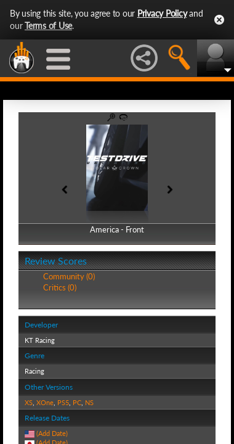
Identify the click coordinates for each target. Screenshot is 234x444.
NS (89, 402)
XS (29, 402)
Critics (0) (59, 287)
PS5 (63, 402)
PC (77, 402)
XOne (45, 402)
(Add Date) (52, 433)
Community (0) (69, 276)
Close (219, 20)
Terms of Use (48, 25)
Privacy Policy (162, 13)
